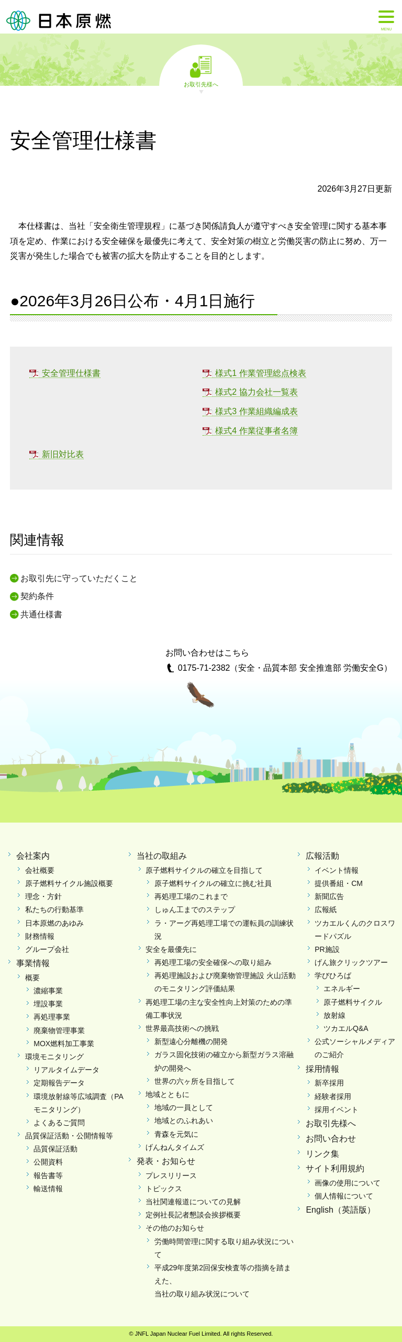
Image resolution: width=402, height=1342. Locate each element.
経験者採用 (333, 1096)
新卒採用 (329, 1083)
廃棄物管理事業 (59, 1030)
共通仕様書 (41, 614)
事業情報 (33, 963)
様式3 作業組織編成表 (256, 411)
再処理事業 (52, 1017)
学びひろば (333, 975)
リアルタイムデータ (66, 1070)
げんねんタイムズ (175, 1147)
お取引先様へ (201, 83)
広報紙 (326, 909)
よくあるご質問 (59, 1122)
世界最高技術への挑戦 (182, 1028)
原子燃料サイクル (352, 1002)
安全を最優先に (171, 949)
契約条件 (37, 596)
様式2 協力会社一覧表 (256, 391)
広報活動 (322, 855)
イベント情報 (337, 870)
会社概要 (39, 870)
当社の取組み (162, 855)
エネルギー (341, 988)
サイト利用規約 (335, 1168)
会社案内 (33, 855)
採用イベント (337, 1109)
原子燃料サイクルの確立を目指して (204, 870)
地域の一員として (183, 1107)
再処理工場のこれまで (191, 896)
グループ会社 (47, 949)
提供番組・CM (339, 883)
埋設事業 (48, 1004)
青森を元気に (176, 1134)
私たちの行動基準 (54, 909)
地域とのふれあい (183, 1120)
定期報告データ (59, 1083)
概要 (32, 977)
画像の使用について (348, 1183)
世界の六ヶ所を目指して (194, 1081)
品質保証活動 (55, 1149)
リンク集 (322, 1153)
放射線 (334, 1015)
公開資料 (48, 1162)
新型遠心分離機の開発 (191, 1041)
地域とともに (167, 1094)
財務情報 (39, 936)
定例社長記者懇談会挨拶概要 (193, 1215)
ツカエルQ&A (345, 1028)
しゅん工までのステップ (194, 909)
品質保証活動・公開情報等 (69, 1136)
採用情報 (322, 1068)
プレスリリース (171, 1175)
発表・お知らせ (166, 1161)
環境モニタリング (54, 1056)
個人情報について (344, 1196)
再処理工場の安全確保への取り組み (213, 962)
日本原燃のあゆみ (54, 923)
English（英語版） (340, 1209)
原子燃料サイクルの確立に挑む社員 (213, 883)
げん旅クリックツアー (351, 962)
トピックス (164, 1188)
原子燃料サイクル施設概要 (69, 883)
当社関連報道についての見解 (193, 1201)
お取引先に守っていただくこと (79, 578)
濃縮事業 (48, 990)
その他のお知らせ (175, 1228)
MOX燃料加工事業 (64, 1043)
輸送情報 (48, 1188)
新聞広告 (329, 896)
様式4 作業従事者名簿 (256, 430)
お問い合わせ (331, 1138)
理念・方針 (43, 896)
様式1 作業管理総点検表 (260, 373)
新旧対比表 (63, 454)
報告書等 (48, 1175)
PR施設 (327, 949)
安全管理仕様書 (71, 373)
